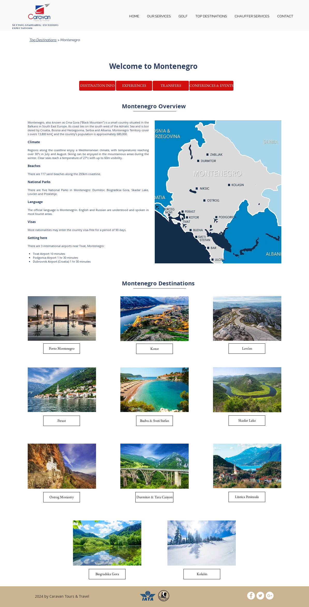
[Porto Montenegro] (61, 348)
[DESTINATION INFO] (97, 86)
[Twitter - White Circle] (260, 595)
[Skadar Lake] (247, 420)
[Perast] (61, 421)
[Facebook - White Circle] (251, 595)
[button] (252, 16)
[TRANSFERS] (170, 86)
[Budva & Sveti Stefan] (154, 421)
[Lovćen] (247, 348)
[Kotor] (154, 349)
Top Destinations (43, 40)
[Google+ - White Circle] (270, 595)
